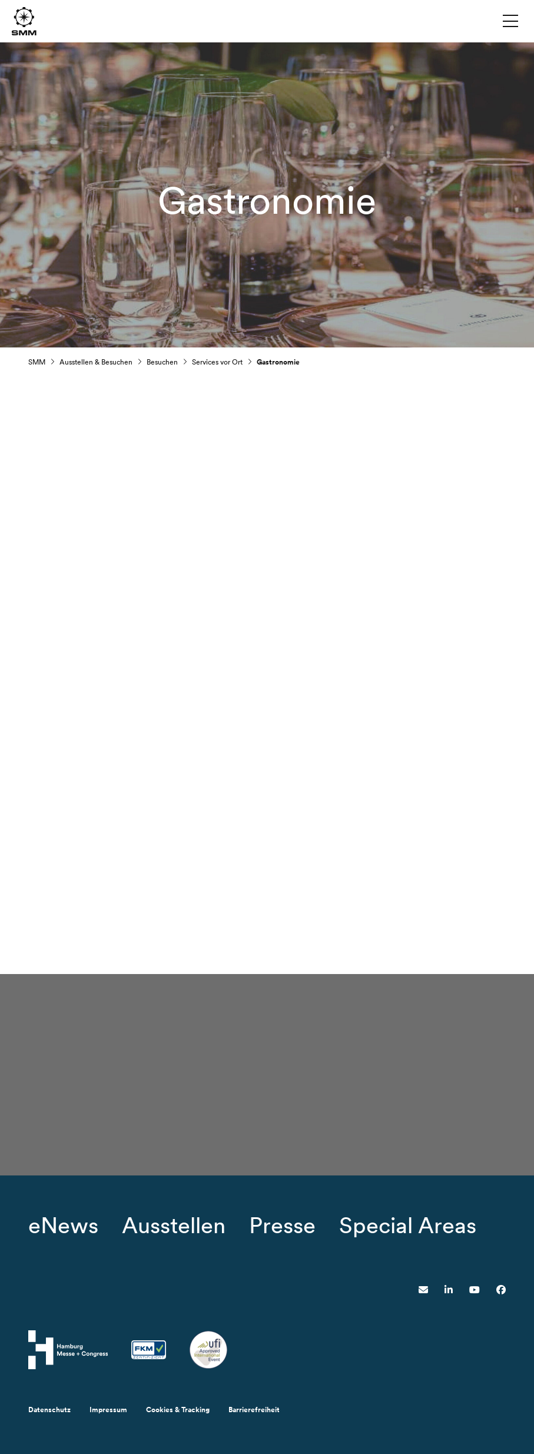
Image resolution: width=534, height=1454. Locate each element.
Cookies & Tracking (178, 1410)
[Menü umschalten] (510, 20)
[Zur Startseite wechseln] (24, 20)
